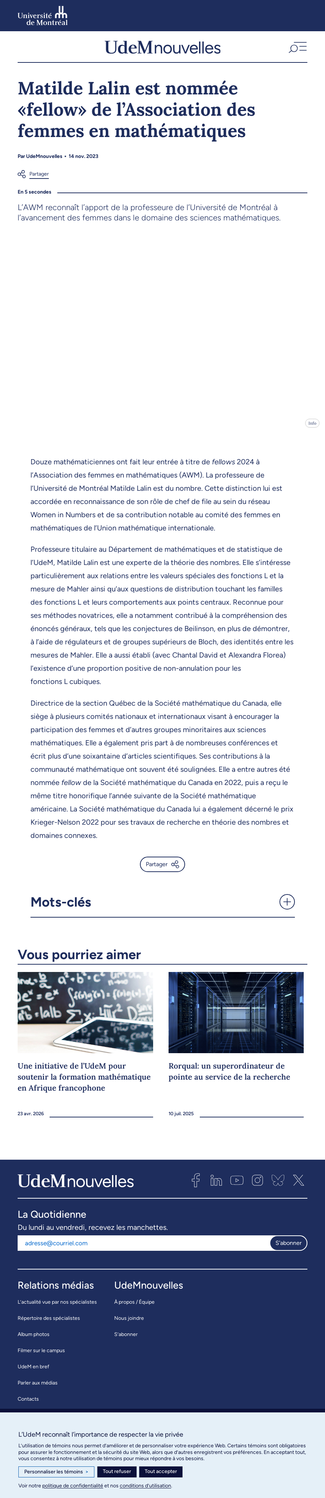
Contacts (28, 1406)
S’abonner (126, 1342)
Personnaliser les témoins (56, 1472)
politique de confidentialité (72, 1486)
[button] (296, 50)
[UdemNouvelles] (163, 50)
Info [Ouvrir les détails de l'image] (312, 430)
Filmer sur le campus (41, 1358)
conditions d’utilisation (145, 1486)
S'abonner (288, 1249)
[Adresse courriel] (144, 1250)
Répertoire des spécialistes (49, 1325)
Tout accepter (161, 1471)
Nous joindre (129, 1325)
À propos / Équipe (134, 1309)
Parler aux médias (38, 1390)
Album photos (34, 1342)
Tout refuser (117, 1471)
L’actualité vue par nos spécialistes (57, 1309)
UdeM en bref (33, 1374)
